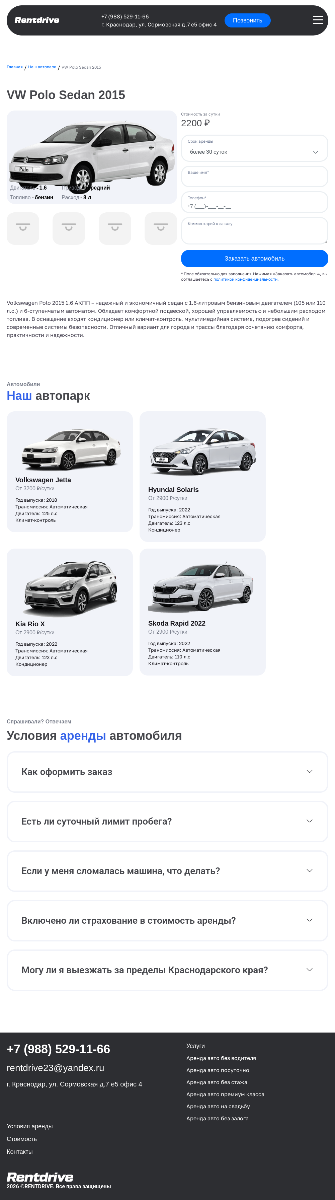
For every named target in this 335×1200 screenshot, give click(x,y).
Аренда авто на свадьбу (218, 1106)
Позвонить (247, 20)
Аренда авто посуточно (217, 1070)
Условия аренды (30, 1126)
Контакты (20, 1151)
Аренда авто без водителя (221, 1058)
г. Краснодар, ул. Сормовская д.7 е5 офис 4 (159, 24)
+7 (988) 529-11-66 (125, 16)
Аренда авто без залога (217, 1118)
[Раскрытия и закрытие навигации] (318, 20)
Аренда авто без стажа (216, 1082)
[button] (167, 772)
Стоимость (22, 1139)
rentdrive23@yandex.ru (55, 1068)
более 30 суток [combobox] (208, 152)
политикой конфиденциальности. (246, 279)
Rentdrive (37, 20)
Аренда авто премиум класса (225, 1094)
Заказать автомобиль (254, 258)
